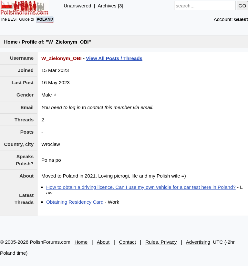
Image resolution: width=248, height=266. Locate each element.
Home (10, 42)
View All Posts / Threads (114, 58)
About (103, 242)
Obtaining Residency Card (74, 202)
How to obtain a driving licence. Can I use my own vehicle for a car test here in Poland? (141, 187)
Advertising (198, 242)
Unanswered (77, 5)
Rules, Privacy (161, 242)
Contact (127, 242)
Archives (107, 5)
